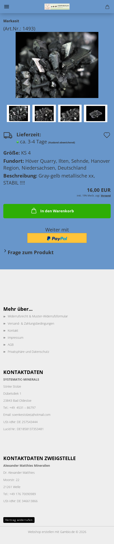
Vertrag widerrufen (19, 520)
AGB (11, 344)
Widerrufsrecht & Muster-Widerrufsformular (38, 316)
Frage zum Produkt (31, 252)
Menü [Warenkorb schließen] (6, 6)
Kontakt (13, 330)
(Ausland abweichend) (61, 142)
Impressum (15, 337)
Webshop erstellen (41, 532)
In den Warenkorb (52, 210)
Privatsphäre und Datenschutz (28, 352)
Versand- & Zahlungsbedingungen (31, 323)
